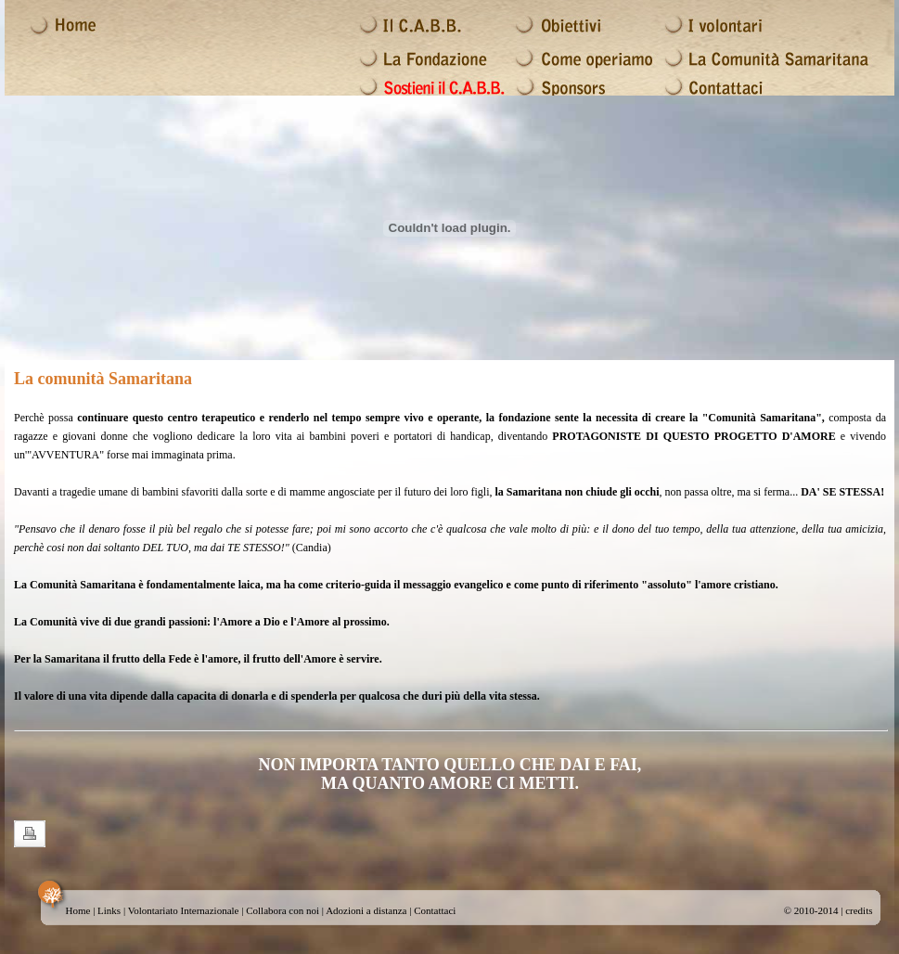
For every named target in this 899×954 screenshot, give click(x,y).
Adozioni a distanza (366, 910)
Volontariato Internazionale (183, 910)
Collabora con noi (282, 910)
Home (78, 910)
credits (858, 910)
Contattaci (435, 910)
